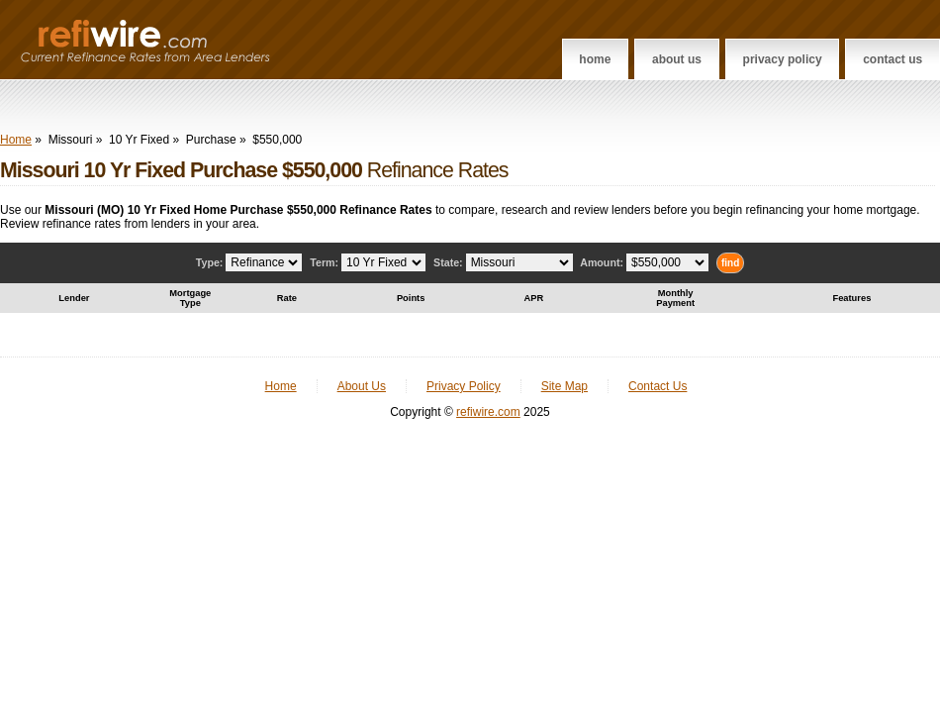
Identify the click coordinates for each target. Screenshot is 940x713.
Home (595, 59)
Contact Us (892, 59)
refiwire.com (488, 412)
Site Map (564, 386)
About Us (677, 59)
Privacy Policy (782, 59)
